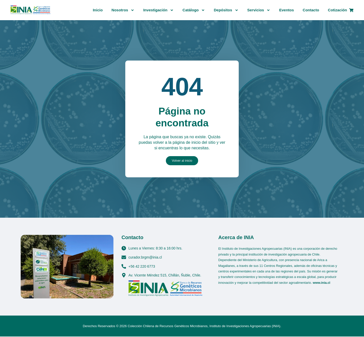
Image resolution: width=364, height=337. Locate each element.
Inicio (98, 10)
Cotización (340, 10)
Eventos (286, 10)
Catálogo (194, 10)
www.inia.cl (321, 283)
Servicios (258, 10)
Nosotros (122, 10)
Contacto (311, 10)
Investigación (158, 10)
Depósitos (226, 10)
